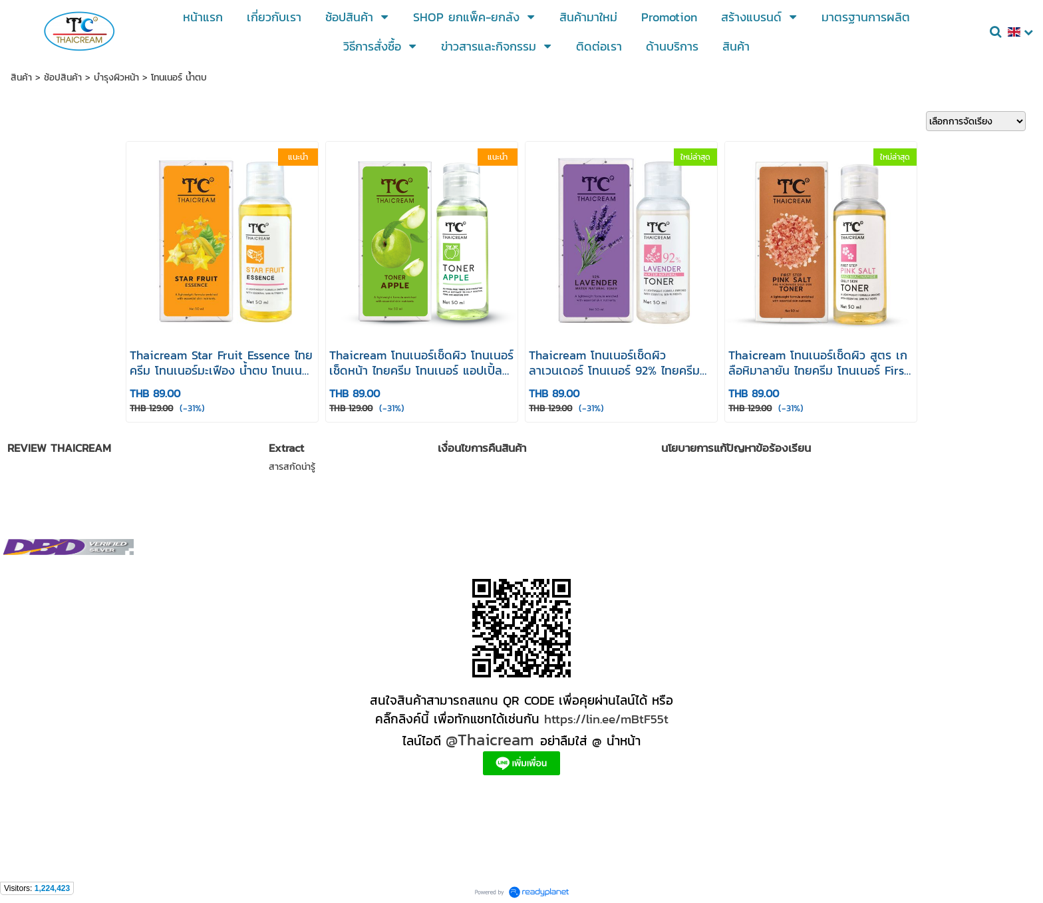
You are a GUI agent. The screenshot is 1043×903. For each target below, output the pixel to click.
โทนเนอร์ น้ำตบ (179, 78)
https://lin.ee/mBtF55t (606, 718)
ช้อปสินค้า (63, 78)
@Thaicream (490, 739)
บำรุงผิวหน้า (116, 78)
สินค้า (21, 78)
